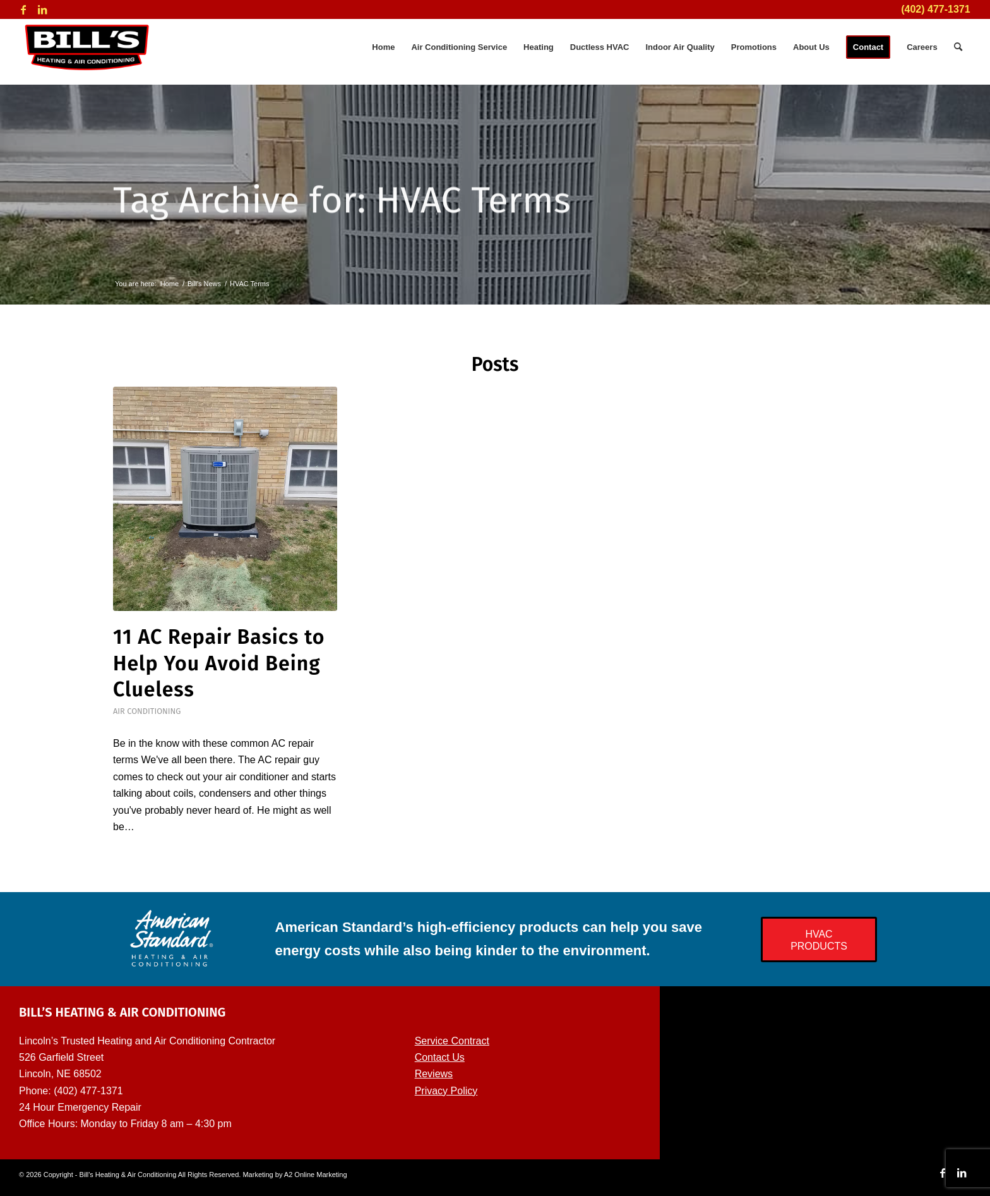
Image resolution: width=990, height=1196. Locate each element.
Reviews (434, 1073)
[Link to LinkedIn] (42, 9)
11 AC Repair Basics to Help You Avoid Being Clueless (219, 663)
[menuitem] (383, 47)
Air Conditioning (147, 711)
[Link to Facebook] (23, 9)
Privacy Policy (446, 1090)
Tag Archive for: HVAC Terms (342, 202)
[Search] (958, 47)
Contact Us (440, 1057)
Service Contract (452, 1041)
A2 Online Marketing (315, 1174)
